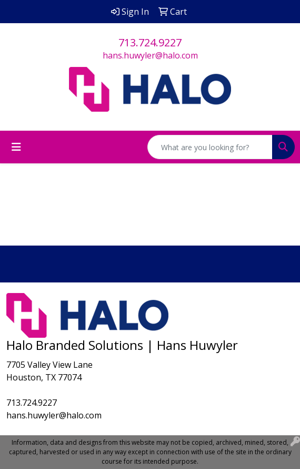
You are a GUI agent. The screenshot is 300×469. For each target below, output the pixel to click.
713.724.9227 (150, 42)
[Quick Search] (210, 147)
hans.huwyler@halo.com (150, 55)
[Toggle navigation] (16, 147)
